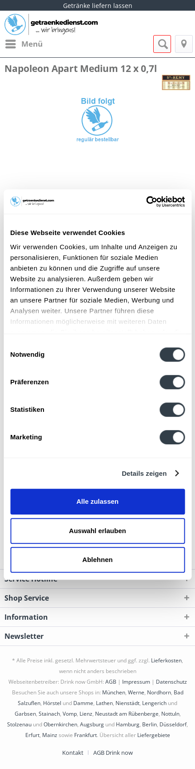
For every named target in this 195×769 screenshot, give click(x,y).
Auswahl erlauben (97, 530)
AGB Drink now (113, 753)
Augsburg (92, 724)
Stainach (49, 713)
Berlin (149, 724)
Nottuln (170, 713)
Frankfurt (85, 735)
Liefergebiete (153, 735)
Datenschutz (171, 681)
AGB (110, 681)
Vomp (70, 713)
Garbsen (25, 713)
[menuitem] (23, 44)
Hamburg (127, 724)
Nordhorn (159, 692)
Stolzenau (19, 724)
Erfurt (32, 735)
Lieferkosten (166, 660)
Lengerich (154, 703)
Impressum (136, 681)
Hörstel (52, 703)
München (113, 692)
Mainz (49, 735)
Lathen (104, 703)
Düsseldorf (173, 724)
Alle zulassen (97, 501)
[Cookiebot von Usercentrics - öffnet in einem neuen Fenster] (146, 201)
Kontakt (73, 753)
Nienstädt (127, 703)
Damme (83, 703)
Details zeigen (144, 473)
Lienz (86, 713)
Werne (136, 692)
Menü (24, 43)
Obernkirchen (60, 724)
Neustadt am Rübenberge (127, 713)
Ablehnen (97, 559)
